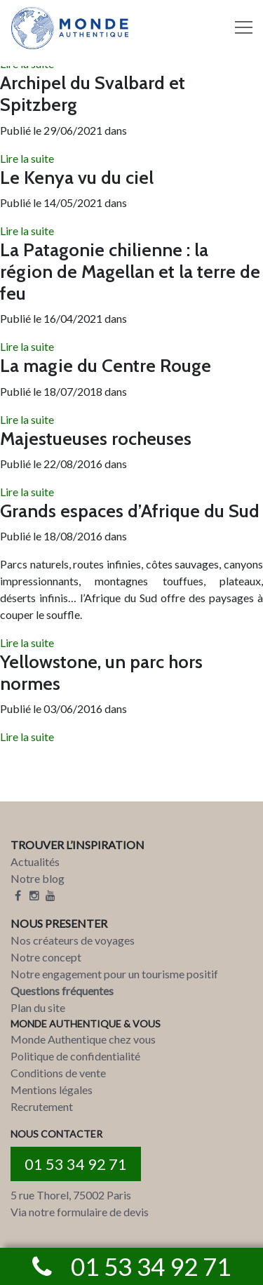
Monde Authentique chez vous (83, 1039)
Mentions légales (52, 1089)
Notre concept (46, 957)
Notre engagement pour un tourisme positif (114, 973)
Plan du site (38, 1007)
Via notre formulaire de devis (80, 1211)
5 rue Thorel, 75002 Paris (71, 1194)
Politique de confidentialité (75, 1056)
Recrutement (42, 1106)
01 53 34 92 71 (76, 1163)
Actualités (35, 861)
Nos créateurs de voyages (73, 940)
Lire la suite (27, 158)
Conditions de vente (58, 1072)
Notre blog (38, 878)
